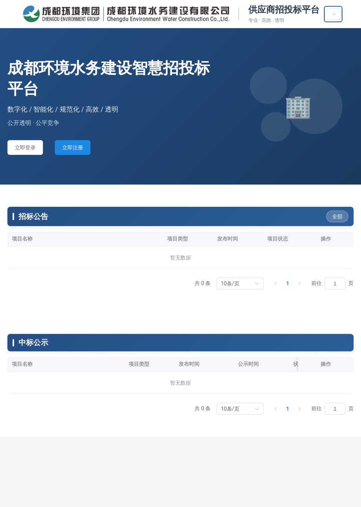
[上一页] (276, 283)
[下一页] (299, 283)
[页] (335, 283)
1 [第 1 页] (287, 283)
